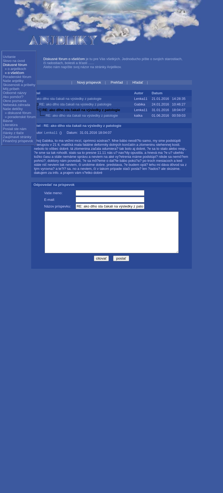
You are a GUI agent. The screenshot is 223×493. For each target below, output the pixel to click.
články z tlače (13, 133)
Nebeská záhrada (16, 105)
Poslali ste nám (14, 129)
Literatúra (10, 125)
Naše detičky (13, 109)
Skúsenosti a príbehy (19, 85)
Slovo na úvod (14, 61)
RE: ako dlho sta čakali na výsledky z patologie (75, 104)
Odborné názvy (14, 93)
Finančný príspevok (18, 141)
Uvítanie (9, 57)
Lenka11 (50, 133)
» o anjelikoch (15, 69)
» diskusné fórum (18, 113)
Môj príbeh (11, 89)
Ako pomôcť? (13, 97)
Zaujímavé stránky (17, 137)
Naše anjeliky (13, 81)
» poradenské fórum (20, 117)
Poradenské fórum (17, 77)
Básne (8, 121)
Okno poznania (14, 101)
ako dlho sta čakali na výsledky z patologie (69, 99)
